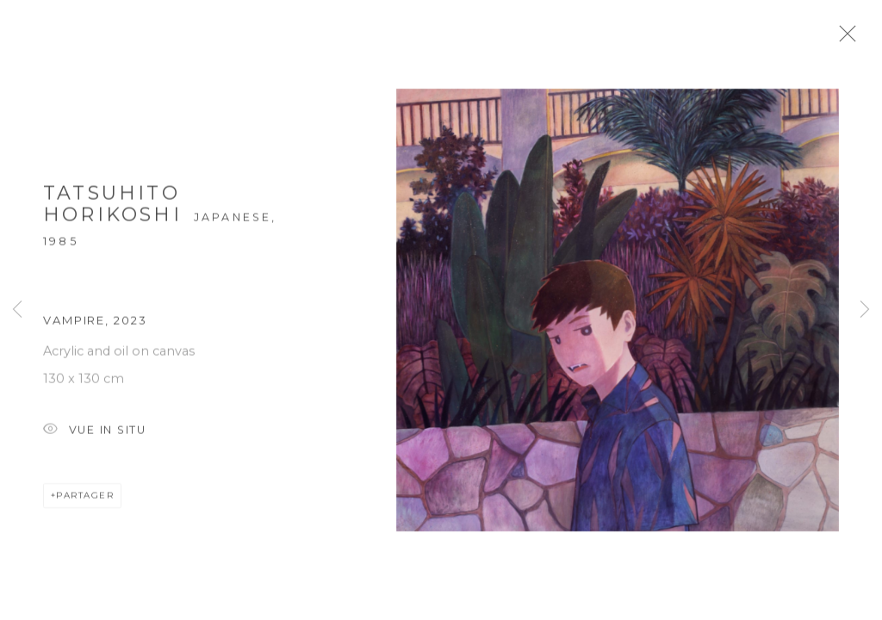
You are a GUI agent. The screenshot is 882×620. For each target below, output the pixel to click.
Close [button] (860, 39)
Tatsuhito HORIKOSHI (112, 211)
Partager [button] (85, 501)
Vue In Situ (94, 437)
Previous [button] (17, 310)
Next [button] (865, 310)
